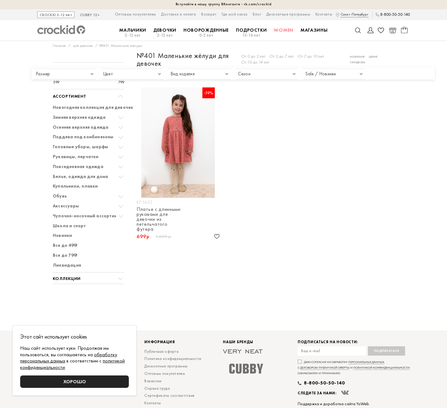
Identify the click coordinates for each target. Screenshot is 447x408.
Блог (257, 14)
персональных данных (366, 362)
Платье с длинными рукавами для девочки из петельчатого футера (159, 219)
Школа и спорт (69, 226)
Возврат (208, 14)
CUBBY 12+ (90, 15)
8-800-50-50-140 (395, 14)
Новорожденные (206, 32)
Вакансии (152, 381)
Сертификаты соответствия (169, 395)
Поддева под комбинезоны (83, 137)
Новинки (62, 235)
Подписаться (386, 351)
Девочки (165, 32)
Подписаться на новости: (328, 342)
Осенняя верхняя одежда (80, 127)
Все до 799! (65, 255)
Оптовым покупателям (135, 14)
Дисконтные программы (288, 14)
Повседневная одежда (78, 166)
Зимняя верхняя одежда (79, 117)
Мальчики (133, 32)
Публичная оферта (161, 351)
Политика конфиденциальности (172, 358)
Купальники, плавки (75, 186)
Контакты (323, 14)
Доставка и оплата (178, 14)
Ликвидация (67, 265)
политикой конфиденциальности (381, 368)
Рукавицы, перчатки (76, 156)
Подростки (251, 32)
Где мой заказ (234, 14)
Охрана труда (157, 388)
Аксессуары (66, 206)
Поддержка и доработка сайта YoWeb (333, 403)
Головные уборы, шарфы (80, 146)
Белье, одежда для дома (80, 176)
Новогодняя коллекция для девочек (93, 107)
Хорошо (74, 381)
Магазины (314, 30)
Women (283, 30)
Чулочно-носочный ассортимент (89, 216)
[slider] (59, 76)
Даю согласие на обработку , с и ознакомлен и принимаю (354, 367)
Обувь (60, 196)
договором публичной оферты (325, 368)
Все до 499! (65, 245)
